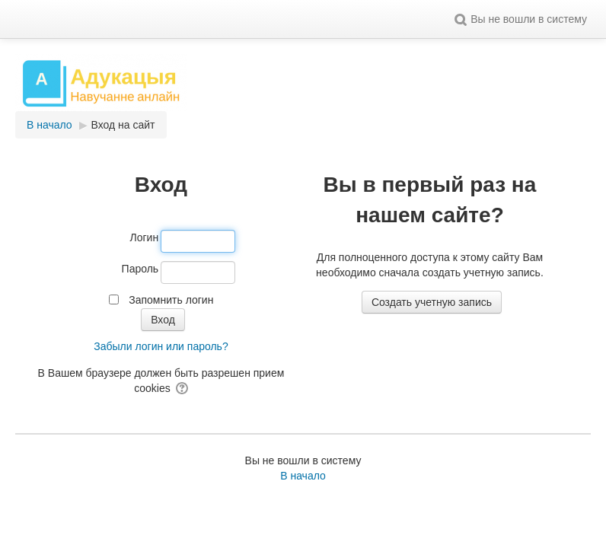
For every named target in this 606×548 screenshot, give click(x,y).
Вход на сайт (123, 125)
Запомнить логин (171, 300)
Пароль (140, 269)
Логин (144, 237)
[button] (460, 19)
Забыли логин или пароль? (161, 346)
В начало (303, 476)
